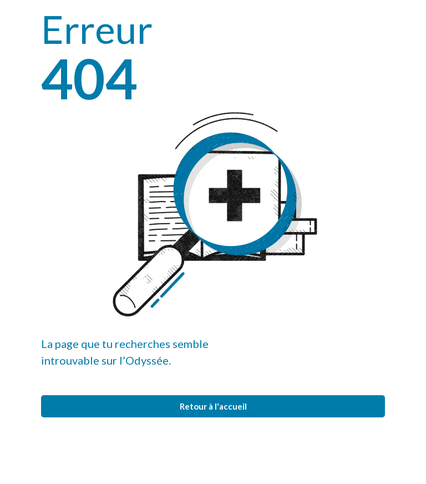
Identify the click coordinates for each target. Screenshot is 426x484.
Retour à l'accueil (213, 406)
